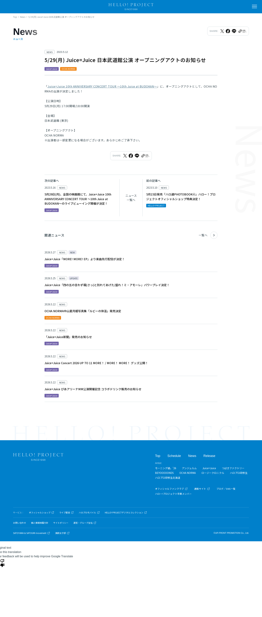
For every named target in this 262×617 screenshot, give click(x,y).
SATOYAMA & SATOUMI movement (31, 533)
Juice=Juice (209, 468)
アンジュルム (189, 468)
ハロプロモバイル (89, 512)
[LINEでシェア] (234, 31)
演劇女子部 (62, 533)
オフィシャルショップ (41, 512)
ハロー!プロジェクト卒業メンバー (173, 493)
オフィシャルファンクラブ (171, 488)
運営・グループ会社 (84, 522)
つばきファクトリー (233, 468)
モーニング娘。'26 (165, 468)
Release (209, 455)
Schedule (174, 455)
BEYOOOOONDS (164, 473)
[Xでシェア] (222, 31)
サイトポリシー (60, 522)
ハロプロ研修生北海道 (167, 477)
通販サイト (202, 488)
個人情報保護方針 (39, 522)
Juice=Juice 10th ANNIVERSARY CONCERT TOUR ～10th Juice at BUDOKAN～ (102, 86)
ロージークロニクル (213, 473)
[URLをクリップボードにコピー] (242, 31)
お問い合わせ (19, 522)
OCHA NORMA (187, 473)
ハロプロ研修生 (238, 473)
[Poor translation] (2, 563)
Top (157, 455)
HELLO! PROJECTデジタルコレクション (126, 512)
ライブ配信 (66, 512)
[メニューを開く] (254, 6)
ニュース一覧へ (131, 197)
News (192, 455)
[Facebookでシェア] (228, 31)
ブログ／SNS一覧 (226, 488)
